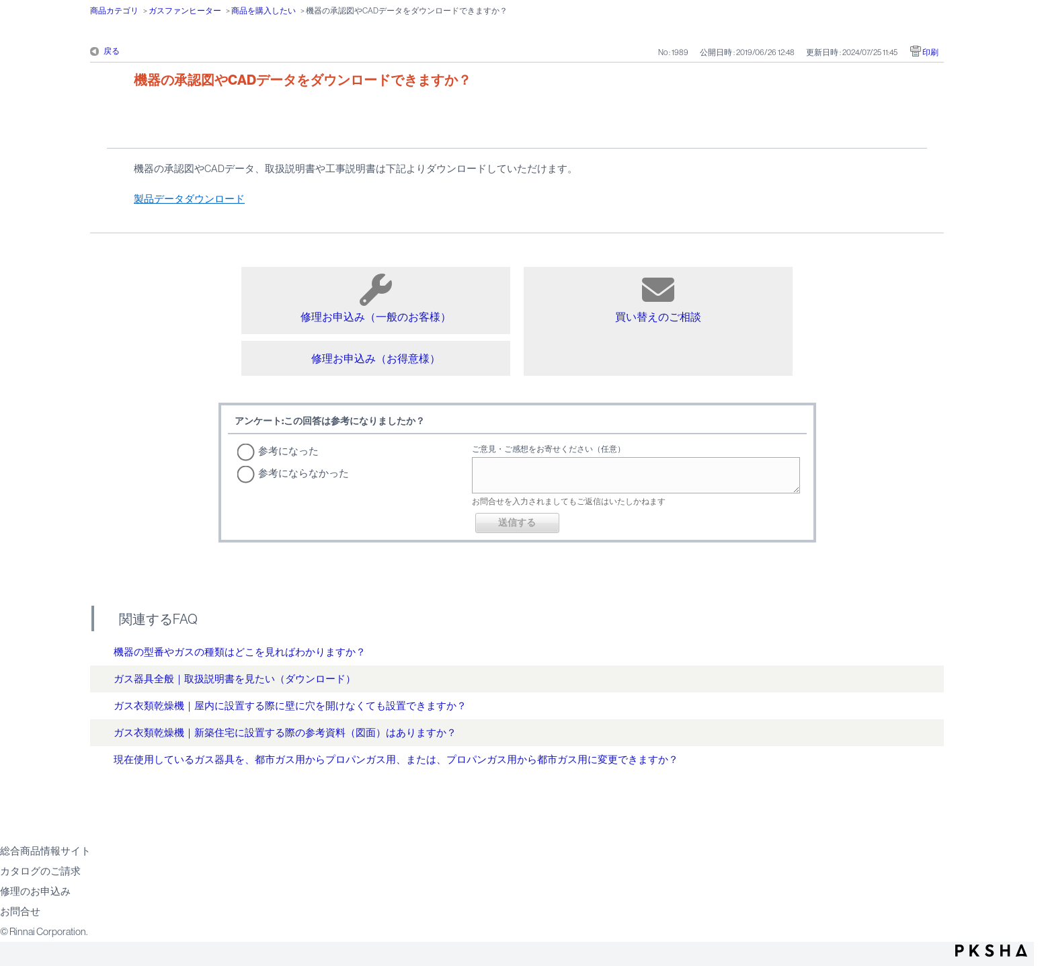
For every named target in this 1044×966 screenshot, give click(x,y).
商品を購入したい (263, 10)
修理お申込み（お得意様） (375, 358)
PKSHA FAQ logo (991, 950)
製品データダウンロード (189, 198)
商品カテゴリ (114, 10)
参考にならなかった (303, 473)
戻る (112, 51)
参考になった (288, 450)
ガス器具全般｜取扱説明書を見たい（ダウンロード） (235, 678)
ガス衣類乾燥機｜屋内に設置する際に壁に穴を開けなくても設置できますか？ (290, 705)
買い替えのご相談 (658, 298)
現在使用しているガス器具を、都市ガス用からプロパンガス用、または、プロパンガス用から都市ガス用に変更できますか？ (396, 759)
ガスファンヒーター (185, 10)
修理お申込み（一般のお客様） (375, 298)
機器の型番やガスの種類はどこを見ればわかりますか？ (240, 651)
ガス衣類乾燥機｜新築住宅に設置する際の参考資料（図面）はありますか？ (285, 732)
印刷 (930, 52)
